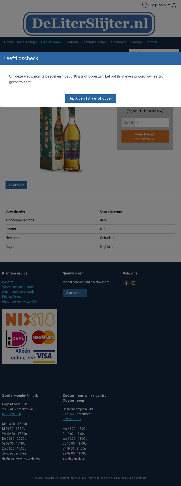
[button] (90, 98)
